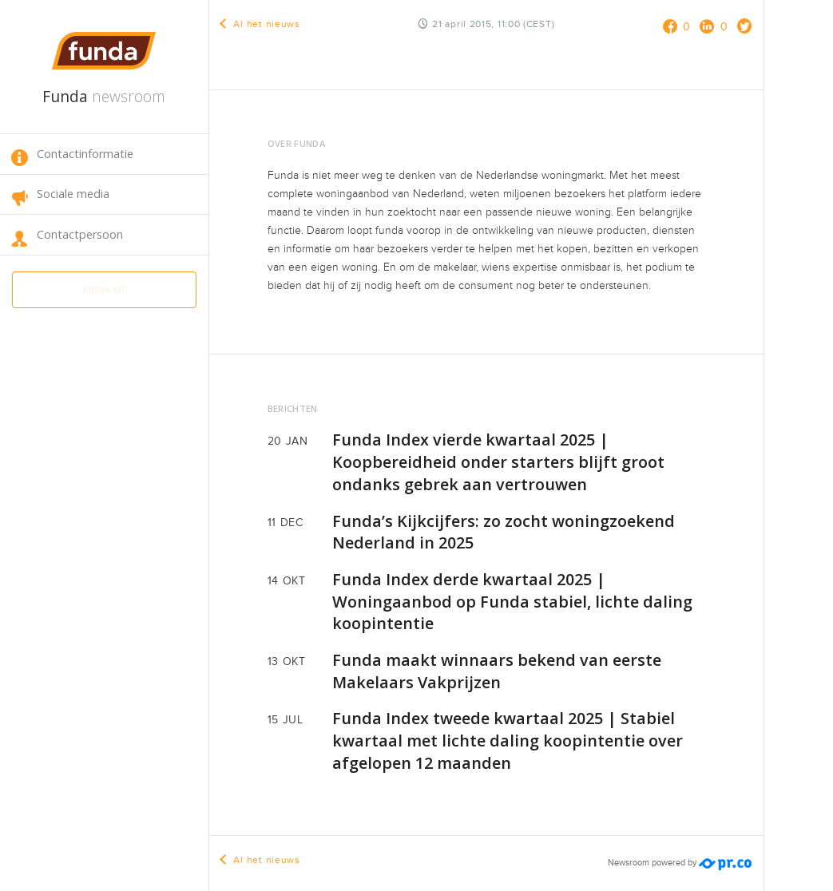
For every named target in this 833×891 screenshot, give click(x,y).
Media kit (103, 287)
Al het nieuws (260, 24)
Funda (103, 96)
